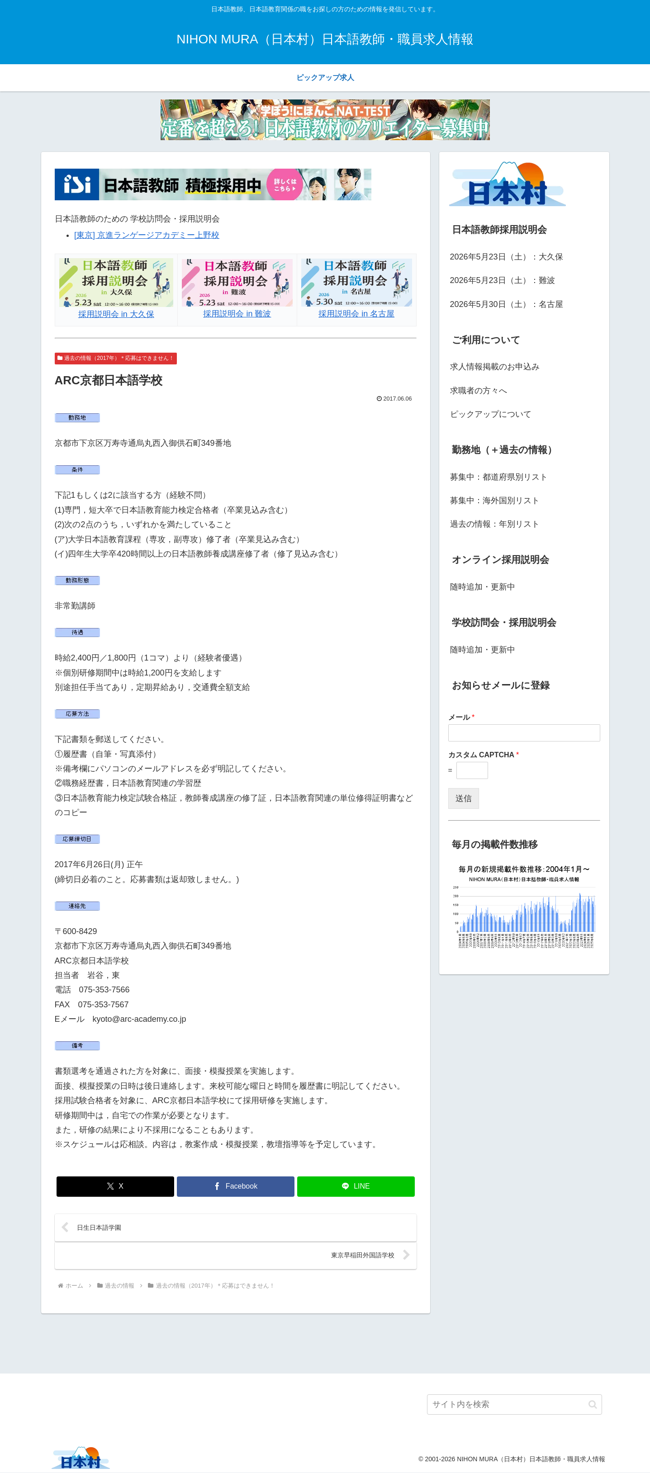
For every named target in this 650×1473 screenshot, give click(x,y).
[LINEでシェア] (356, 1186)
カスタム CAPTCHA (483, 755)
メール (461, 717)
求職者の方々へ (478, 390)
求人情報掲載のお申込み (495, 366)
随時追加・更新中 (482, 586)
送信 (463, 798)
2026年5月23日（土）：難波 (502, 280)
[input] (514, 1405)
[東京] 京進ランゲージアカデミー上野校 (146, 235)
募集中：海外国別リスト (495, 500)
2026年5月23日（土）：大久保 (506, 256)
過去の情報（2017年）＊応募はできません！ (116, 358)
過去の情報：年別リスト (495, 524)
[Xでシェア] (115, 1186)
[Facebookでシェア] (235, 1186)
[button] (593, 1405)
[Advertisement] (325, 1342)
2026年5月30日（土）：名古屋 (506, 304)
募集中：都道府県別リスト (499, 477)
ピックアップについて (490, 414)
